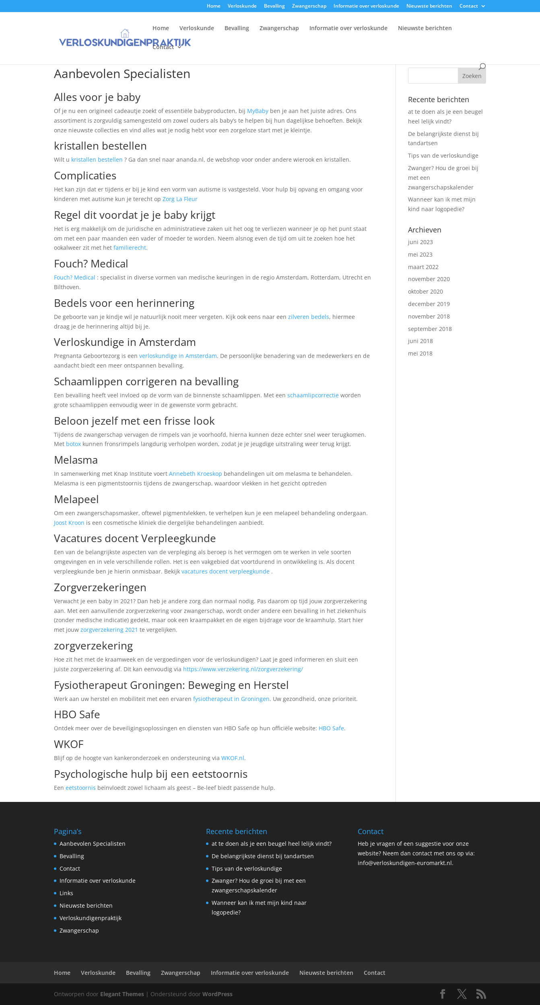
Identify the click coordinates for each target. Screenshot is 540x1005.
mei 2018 (420, 353)
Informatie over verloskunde (366, 6)
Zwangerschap (309, 6)
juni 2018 (420, 341)
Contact (469, 6)
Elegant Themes (122, 994)
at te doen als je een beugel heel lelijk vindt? (272, 843)
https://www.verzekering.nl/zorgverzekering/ (243, 669)
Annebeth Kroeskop (195, 473)
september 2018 (430, 329)
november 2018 (429, 316)
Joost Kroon (69, 522)
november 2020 (429, 279)
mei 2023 (420, 254)
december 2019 (429, 304)
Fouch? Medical (74, 277)
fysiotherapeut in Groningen (231, 699)
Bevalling (274, 6)
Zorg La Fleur (180, 199)
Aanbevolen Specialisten (93, 843)
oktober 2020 (425, 291)
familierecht (129, 247)
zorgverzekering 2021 (109, 629)
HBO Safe (331, 728)
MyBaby (257, 111)
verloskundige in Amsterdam (178, 356)
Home (214, 6)
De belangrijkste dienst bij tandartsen (263, 856)
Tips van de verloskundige (443, 155)
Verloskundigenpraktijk (91, 918)
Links (66, 893)
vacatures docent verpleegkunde (225, 571)
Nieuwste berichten (429, 6)
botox (73, 444)
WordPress (217, 994)
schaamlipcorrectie (313, 395)
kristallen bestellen (97, 159)
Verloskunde (242, 6)
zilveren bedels (308, 317)
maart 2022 (423, 267)
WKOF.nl (232, 758)
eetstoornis (81, 787)
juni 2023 (420, 242)
